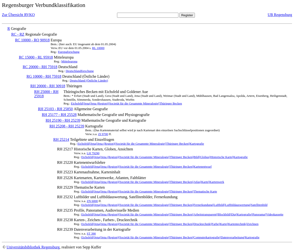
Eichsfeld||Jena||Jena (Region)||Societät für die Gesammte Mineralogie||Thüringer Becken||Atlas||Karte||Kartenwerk (152, 182)
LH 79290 (93, 153)
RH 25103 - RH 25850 (55, 109)
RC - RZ (17, 34)
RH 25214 (61, 139)
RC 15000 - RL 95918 (36, 57)
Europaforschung (69, 52)
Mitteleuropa (69, 61)
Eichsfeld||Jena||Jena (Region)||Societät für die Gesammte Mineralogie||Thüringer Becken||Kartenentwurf (146, 166)
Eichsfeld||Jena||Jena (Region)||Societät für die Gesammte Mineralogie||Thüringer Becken (126, 103)
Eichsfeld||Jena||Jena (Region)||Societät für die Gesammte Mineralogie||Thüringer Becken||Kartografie (140, 143)
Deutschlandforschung (80, 71)
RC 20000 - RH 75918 (40, 67)
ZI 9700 (103, 134)
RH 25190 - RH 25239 (63, 120)
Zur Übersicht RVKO (18, 15)
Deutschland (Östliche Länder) (89, 80)
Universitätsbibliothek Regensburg (32, 247)
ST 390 (91, 233)
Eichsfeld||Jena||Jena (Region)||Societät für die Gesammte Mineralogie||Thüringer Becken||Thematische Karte (149, 191)
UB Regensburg (280, 15)
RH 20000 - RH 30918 (47, 86)
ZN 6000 (92, 201)
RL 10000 (98, 48)
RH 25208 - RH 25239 (66, 126)
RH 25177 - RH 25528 (59, 115)
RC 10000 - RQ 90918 (32, 40)
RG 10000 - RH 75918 (44, 76)
